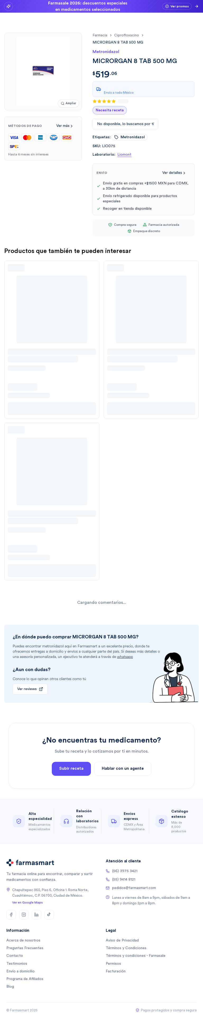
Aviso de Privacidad (122, 940)
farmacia (100, 35)
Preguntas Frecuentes (24, 948)
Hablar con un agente (123, 782)
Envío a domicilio (20, 971)
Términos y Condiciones (126, 948)
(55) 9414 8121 (120, 879)
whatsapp (125, 656)
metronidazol (129, 137)
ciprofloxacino (126, 35)
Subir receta (71, 782)
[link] (118, 42)
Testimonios (16, 964)
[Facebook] (11, 914)
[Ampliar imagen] (68, 103)
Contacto (14, 956)
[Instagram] (24, 914)
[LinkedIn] (36, 914)
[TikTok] (49, 914)
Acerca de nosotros (23, 940)
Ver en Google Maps (27, 902)
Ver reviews (30, 689)
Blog (10, 986)
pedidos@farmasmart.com (131, 888)
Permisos (113, 964)
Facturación (116, 971)
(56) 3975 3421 (121, 871)
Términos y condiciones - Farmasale (135, 956)
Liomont (124, 154)
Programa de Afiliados (24, 979)
